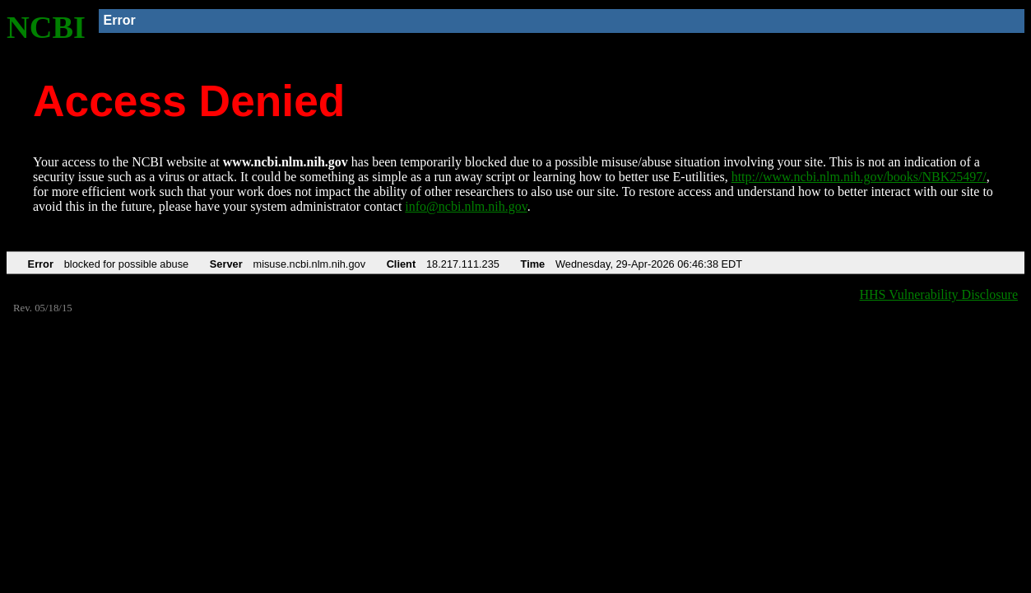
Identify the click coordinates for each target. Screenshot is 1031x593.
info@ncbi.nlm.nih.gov (466, 206)
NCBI (46, 27)
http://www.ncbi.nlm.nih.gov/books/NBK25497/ (859, 177)
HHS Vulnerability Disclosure (939, 294)
